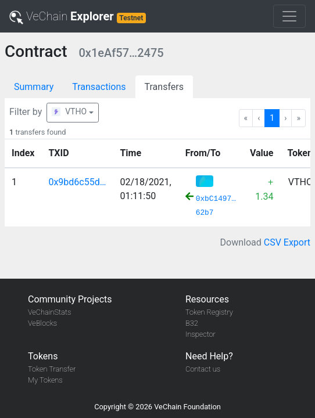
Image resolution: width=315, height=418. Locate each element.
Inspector (200, 334)
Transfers (164, 86)
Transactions (99, 86)
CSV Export (287, 242)
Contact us (202, 369)
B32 (191, 323)
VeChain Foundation (187, 406)
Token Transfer (52, 369)
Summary (33, 86)
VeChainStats (49, 312)
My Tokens (45, 380)
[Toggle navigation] (289, 16)
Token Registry (209, 312)
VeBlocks (42, 323)
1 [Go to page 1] (272, 117)
